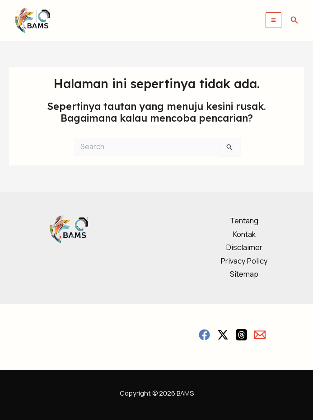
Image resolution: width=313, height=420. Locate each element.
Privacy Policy (244, 261)
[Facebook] (204, 334)
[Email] (260, 334)
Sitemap (244, 274)
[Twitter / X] (223, 334)
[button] (294, 20)
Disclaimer (244, 247)
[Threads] (241, 334)
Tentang (244, 221)
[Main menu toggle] (273, 20)
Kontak (244, 234)
